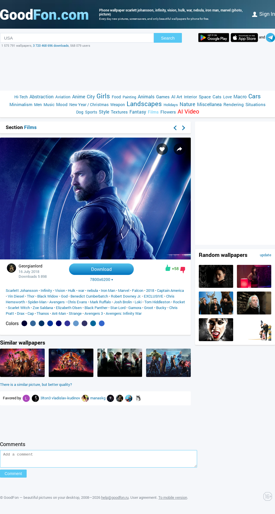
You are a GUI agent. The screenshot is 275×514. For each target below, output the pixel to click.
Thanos (43, 313)
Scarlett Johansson (22, 290)
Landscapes (144, 103)
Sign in (263, 13)
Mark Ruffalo (100, 301)
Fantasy (137, 112)
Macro (240, 96)
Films (153, 112)
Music (49, 104)
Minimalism (20, 104)
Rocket (179, 301)
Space (205, 96)
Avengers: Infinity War (124, 313)
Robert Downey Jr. (126, 296)
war (81, 290)
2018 (150, 290)
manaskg (98, 397)
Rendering (233, 104)
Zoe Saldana (43, 307)
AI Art (176, 96)
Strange (75, 313)
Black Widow (47, 296)
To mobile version (172, 500)
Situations (255, 104)
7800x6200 (101, 279)
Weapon (117, 104)
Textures (119, 112)
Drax (21, 313)
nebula (92, 290)
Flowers (168, 112)
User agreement (143, 500)
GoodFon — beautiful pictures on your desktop (41, 500)
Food (116, 96)
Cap (31, 313)
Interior (190, 96)
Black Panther (96, 307)
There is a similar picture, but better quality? (36, 384)
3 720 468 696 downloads (51, 45)
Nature (187, 104)
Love (227, 96)
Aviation (62, 96)
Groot (148, 307)
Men (38, 104)
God (64, 296)
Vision (60, 290)
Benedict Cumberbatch (89, 296)
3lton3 (46, 397)
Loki (138, 301)
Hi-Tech (21, 96)
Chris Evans (77, 301)
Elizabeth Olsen (69, 307)
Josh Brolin (123, 301)
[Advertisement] (137, 69)
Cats (217, 96)
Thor (30, 296)
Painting (129, 96)
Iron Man (108, 290)
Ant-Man (59, 313)
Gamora (134, 307)
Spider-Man (37, 301)
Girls (103, 96)
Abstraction (42, 96)
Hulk (71, 290)
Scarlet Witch (19, 307)
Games (163, 96)
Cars (254, 96)
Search (168, 38)
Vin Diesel (16, 296)
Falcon (137, 290)
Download (101, 269)
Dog (79, 112)
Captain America (170, 290)
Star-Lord (117, 307)
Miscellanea (209, 104)
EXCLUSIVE (153, 296)
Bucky (161, 307)
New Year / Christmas (89, 104)
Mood (62, 104)
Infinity (46, 290)
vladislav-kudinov (66, 397)
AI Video (188, 111)
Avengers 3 (94, 313)
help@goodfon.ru (115, 500)
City (91, 96)
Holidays (171, 104)
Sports (91, 112)
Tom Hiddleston (157, 301)
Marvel (123, 290)
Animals (146, 96)
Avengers (57, 301)
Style (104, 112)
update (265, 255)
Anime (78, 96)
